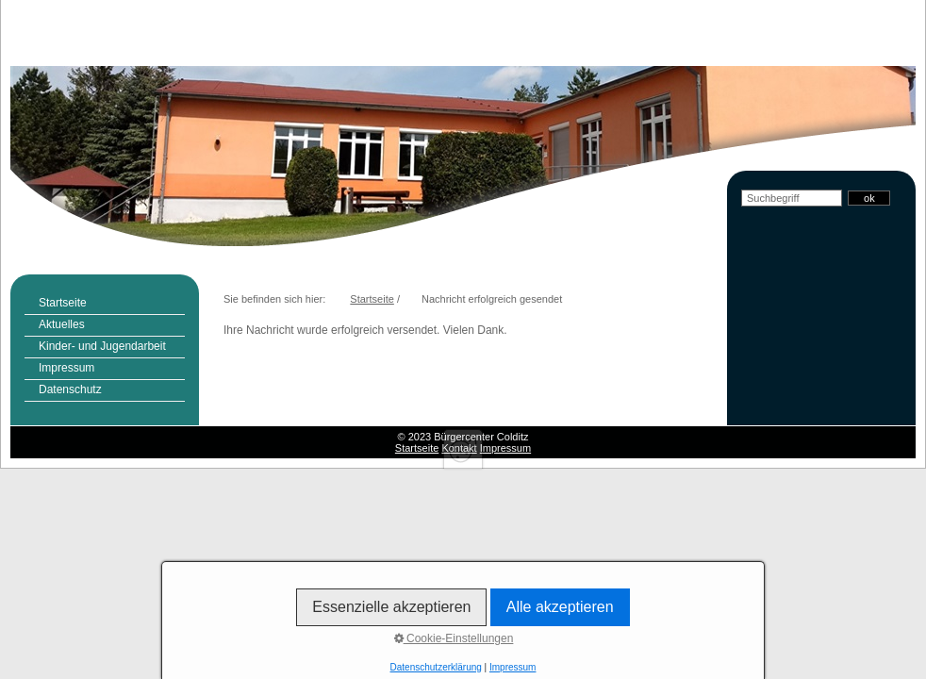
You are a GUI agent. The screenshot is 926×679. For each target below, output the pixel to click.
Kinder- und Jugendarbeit (102, 346)
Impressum (66, 367)
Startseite (63, 302)
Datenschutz (70, 389)
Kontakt (458, 448)
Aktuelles (62, 324)
